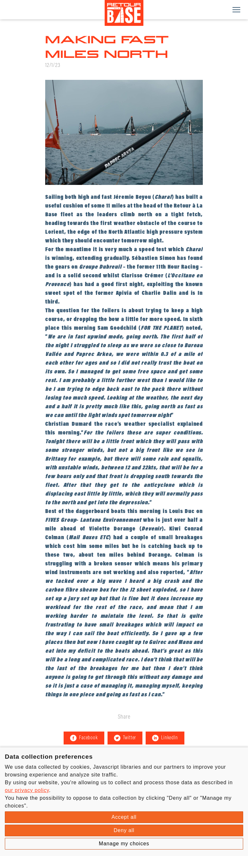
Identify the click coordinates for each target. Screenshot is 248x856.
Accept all (123, 817)
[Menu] (236, 9)
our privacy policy (27, 790)
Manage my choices (124, 843)
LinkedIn (165, 738)
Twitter (125, 738)
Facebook (84, 738)
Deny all (124, 830)
